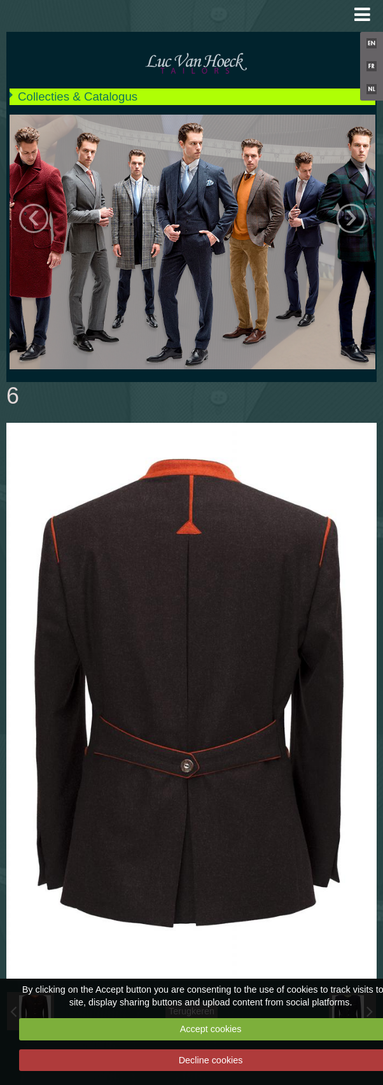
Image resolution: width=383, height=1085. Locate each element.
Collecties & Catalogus (77, 96)
